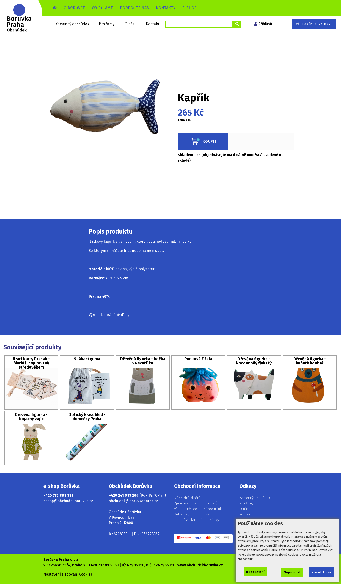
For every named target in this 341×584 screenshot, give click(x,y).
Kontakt (152, 24)
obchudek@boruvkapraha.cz (133, 501)
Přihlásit (265, 24)
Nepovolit (292, 572)
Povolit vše (321, 572)
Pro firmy (106, 24)
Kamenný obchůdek (72, 24)
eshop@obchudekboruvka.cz (68, 501)
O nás (129, 24)
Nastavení (255, 571)
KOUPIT (203, 141)
